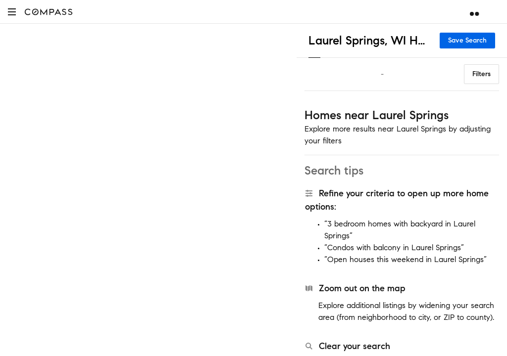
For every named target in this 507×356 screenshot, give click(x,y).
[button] (12, 11)
